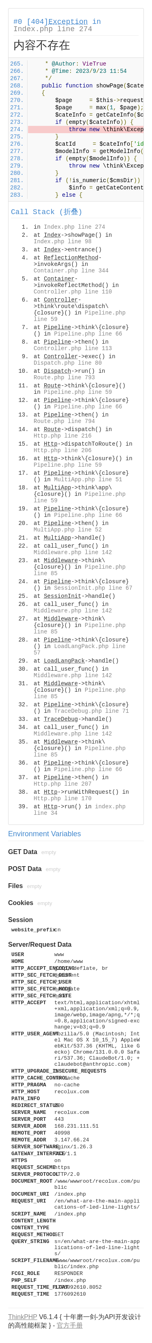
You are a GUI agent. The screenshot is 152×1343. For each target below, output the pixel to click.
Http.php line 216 (63, 436)
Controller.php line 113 (73, 348)
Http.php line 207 (63, 784)
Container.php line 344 (71, 271)
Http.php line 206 (63, 450)
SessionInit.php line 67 (93, 588)
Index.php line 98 (63, 241)
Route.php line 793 (64, 377)
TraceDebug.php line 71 (91, 711)
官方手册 (70, 1325)
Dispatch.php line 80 (68, 363)
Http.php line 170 (63, 798)
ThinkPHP (22, 1316)
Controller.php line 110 (73, 292)
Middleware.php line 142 (73, 552)
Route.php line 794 (64, 421)
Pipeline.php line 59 (78, 392)
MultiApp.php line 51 (88, 479)
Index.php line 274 (52, 29)
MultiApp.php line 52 (68, 530)
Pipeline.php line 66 (88, 334)
